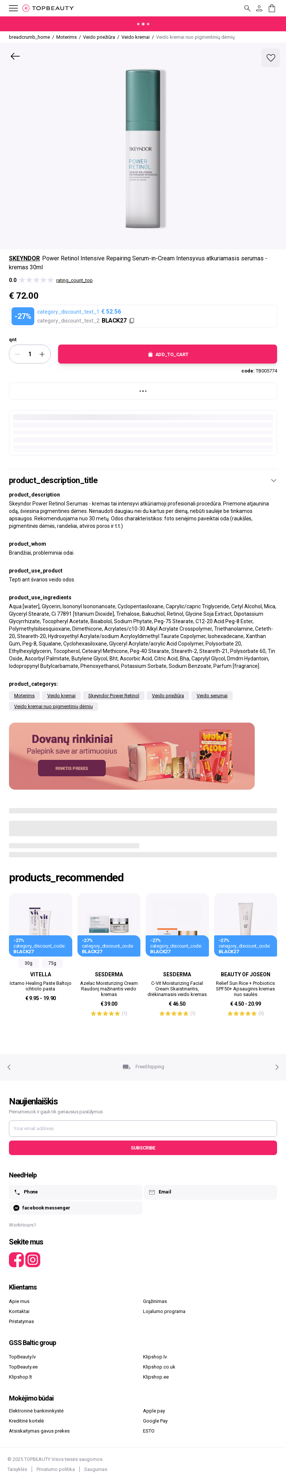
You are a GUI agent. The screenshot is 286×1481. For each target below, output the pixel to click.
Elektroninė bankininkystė (36, 1411)
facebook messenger (41, 1208)
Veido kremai (61, 695)
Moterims (24, 695)
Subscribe (143, 1148)
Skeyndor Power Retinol (113, 695)
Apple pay (154, 1411)
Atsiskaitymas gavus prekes (39, 1431)
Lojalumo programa (164, 1311)
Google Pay (155, 1421)
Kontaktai (19, 1311)
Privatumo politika (55, 1469)
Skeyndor (24, 258)
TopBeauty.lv (22, 1357)
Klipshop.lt (20, 1377)
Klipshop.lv (155, 1357)
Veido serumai (212, 695)
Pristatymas (21, 1321)
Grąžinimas (155, 1301)
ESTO (149, 1431)
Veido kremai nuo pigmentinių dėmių (53, 706)
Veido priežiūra (168, 695)
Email (159, 1192)
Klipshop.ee (156, 1377)
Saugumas (95, 1469)
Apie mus (19, 1301)
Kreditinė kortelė (26, 1421)
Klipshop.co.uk (159, 1367)
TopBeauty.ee (23, 1367)
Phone (25, 1192)
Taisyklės (17, 1469)
